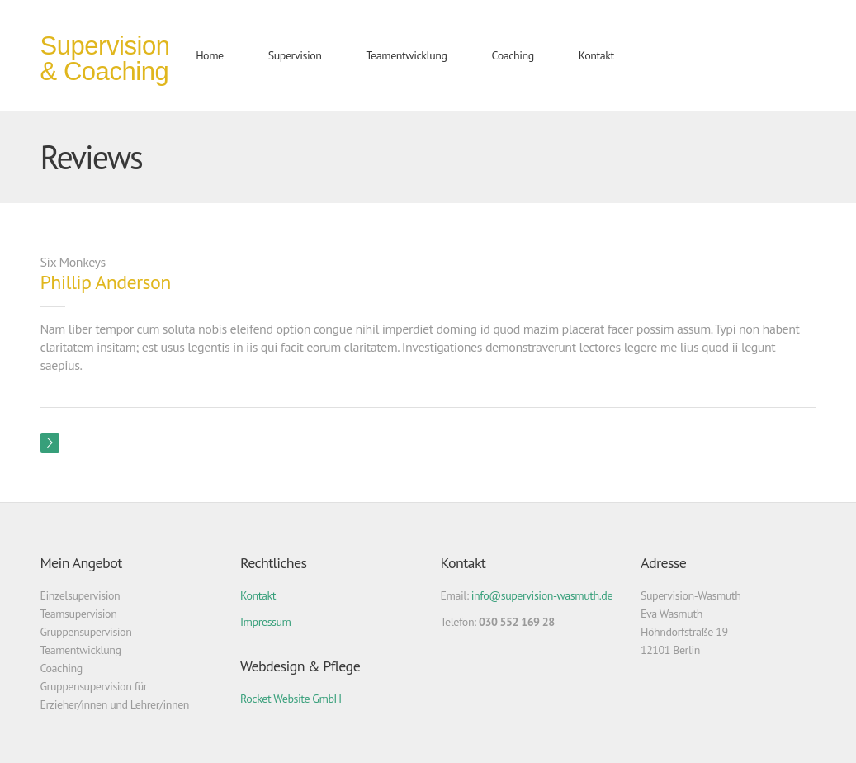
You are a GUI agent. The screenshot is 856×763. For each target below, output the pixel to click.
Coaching (513, 55)
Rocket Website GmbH (290, 698)
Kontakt (596, 55)
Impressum (265, 621)
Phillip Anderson (105, 282)
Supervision (295, 55)
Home (210, 55)
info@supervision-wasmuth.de (541, 595)
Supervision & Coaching (105, 58)
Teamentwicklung (407, 55)
